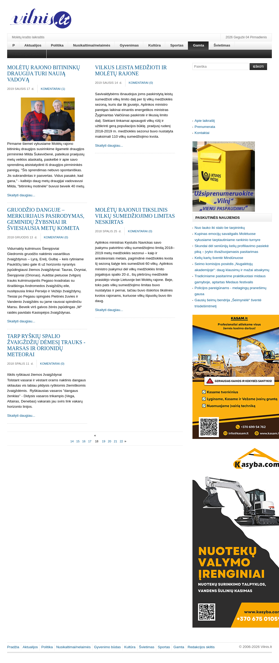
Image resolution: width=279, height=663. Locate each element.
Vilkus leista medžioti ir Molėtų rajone (131, 70)
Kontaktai (202, 133)
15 (77, 441)
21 (115, 441)
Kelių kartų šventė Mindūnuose (219, 258)
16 (84, 441)
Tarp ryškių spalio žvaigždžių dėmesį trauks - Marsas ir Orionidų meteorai (46, 345)
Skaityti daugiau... (21, 195)
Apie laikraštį (205, 121)
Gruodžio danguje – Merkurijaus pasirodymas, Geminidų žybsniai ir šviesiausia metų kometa (45, 219)
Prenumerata (205, 127)
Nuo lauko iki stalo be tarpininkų (220, 228)
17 (89, 441)
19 (103, 441)
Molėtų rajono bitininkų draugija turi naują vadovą (43, 73)
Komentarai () (53, 88)
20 (109, 441)
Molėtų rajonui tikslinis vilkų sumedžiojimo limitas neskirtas (135, 216)
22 (121, 441)
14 (72, 441)
